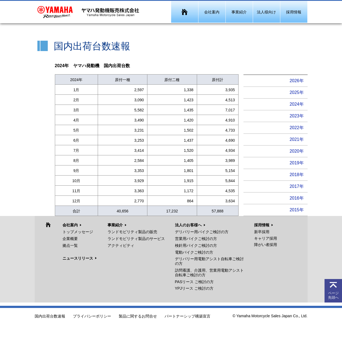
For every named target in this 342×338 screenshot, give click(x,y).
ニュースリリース (78, 258)
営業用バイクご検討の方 (196, 238)
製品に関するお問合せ (138, 316)
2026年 (297, 80)
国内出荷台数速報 (50, 316)
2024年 (297, 104)
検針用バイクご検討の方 (196, 245)
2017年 (297, 186)
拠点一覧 (70, 245)
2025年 (297, 92)
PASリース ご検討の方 (194, 282)
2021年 (297, 139)
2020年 (297, 151)
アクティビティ (121, 245)
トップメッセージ (78, 232)
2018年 (297, 174)
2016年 (297, 198)
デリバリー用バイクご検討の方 (201, 232)
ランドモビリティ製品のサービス (136, 238)
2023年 (297, 116)
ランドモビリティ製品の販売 (132, 232)
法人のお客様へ (188, 225)
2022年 (297, 127)
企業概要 (70, 238)
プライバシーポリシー (92, 316)
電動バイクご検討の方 (194, 252)
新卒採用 (261, 232)
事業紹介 (115, 225)
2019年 (297, 163)
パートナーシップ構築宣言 (187, 316)
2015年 (297, 209)
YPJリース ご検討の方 (194, 288)
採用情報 (261, 225)
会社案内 (70, 225)
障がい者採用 (265, 244)
